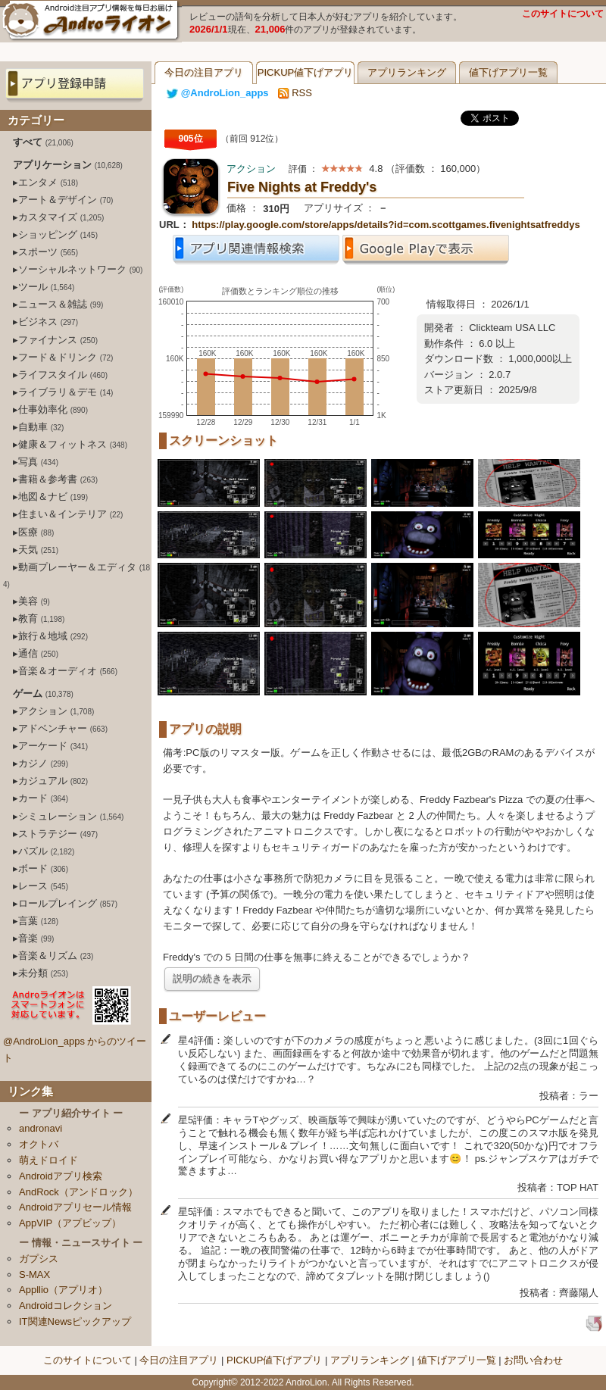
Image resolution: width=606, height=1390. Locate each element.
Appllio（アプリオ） (63, 1289)
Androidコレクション (65, 1305)
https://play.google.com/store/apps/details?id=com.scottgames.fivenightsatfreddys (385, 224)
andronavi (40, 1128)
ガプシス (38, 1258)
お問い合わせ (533, 1360)
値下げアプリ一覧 (508, 72)
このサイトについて (563, 13)
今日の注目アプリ (203, 72)
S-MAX (34, 1274)
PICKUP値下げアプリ (305, 72)
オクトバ (38, 1144)
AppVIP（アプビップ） (70, 1223)
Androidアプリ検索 (60, 1176)
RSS (295, 92)
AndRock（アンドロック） (78, 1192)
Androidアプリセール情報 (75, 1207)
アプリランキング (406, 72)
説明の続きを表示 (212, 978)
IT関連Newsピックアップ (75, 1321)
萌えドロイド (48, 1160)
